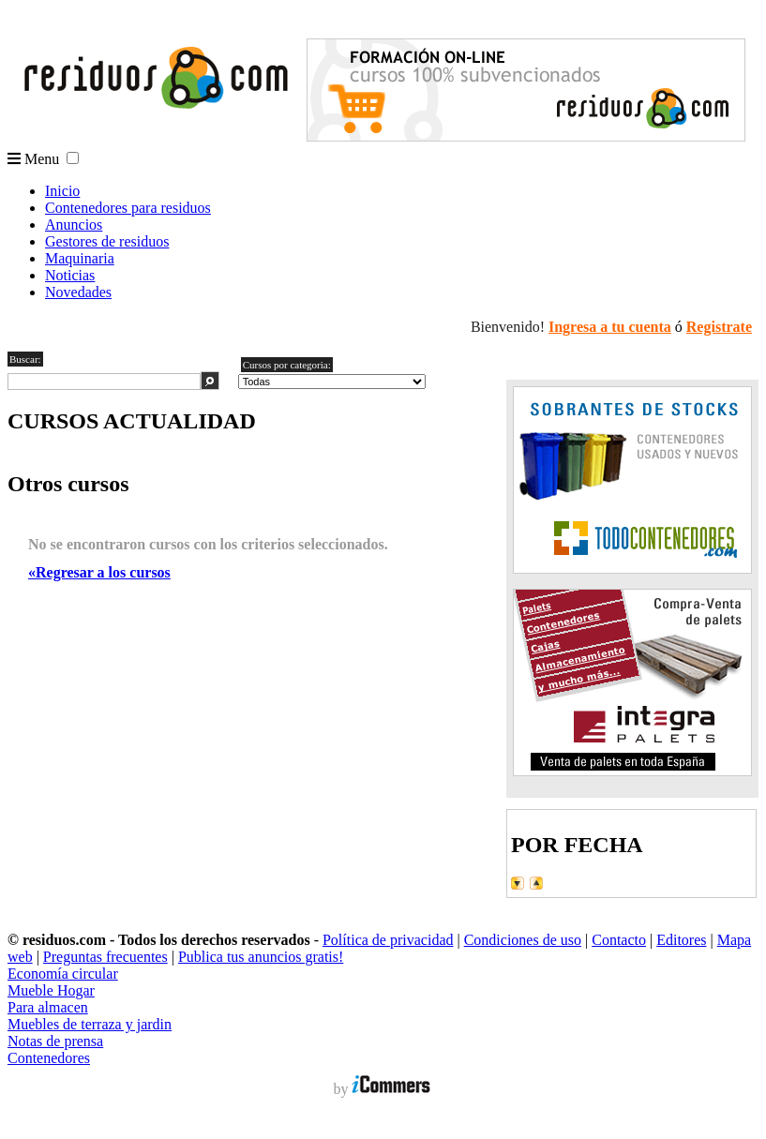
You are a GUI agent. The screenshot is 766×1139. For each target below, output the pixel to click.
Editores (681, 940)
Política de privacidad (388, 940)
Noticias (70, 275)
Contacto (619, 940)
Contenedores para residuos (128, 208)
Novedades (78, 292)
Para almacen (48, 1007)
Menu (33, 159)
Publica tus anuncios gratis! (260, 957)
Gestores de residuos (107, 241)
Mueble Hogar (51, 990)
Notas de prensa (55, 1041)
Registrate (719, 327)
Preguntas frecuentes (105, 957)
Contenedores (49, 1058)
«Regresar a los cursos (99, 572)
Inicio (62, 191)
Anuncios (73, 224)
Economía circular (63, 974)
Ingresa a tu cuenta (609, 327)
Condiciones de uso (522, 940)
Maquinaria (79, 258)
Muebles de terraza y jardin (90, 1024)
